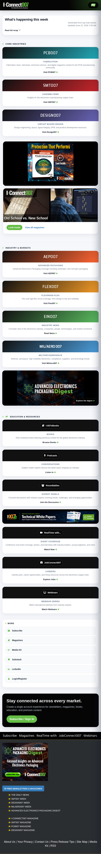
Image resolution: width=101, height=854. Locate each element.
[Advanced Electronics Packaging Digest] (50, 388)
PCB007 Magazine (19, 826)
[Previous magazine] (86, 192)
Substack (14, 659)
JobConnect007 (70, 736)
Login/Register (17, 679)
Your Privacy (25, 841)
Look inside (14, 227)
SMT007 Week (17, 799)
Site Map (82, 841)
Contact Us (41, 841)
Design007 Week (19, 802)
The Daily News (18, 795)
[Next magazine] (92, 192)
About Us (9, 841)
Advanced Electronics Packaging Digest (34, 810)
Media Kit (14, 650)
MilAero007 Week (19, 806)
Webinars (90, 736)
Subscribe (14, 630)
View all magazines (34, 227)
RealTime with (47, 736)
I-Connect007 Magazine (23, 818)
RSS (53, 845)
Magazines (15, 640)
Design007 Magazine (21, 830)
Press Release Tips (62, 841)
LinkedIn (14, 669)
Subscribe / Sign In (21, 719)
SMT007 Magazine (19, 822)
